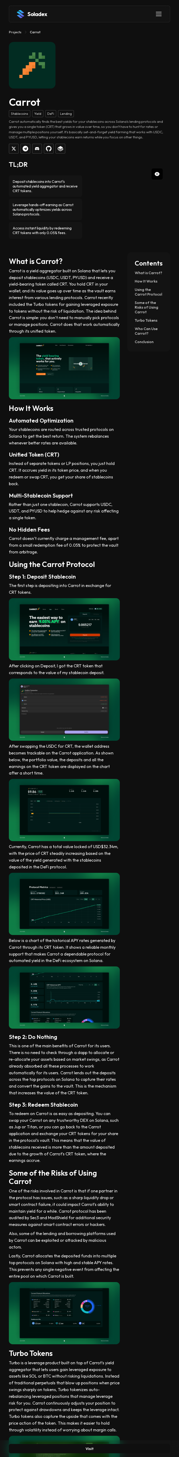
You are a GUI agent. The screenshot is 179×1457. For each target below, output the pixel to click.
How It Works (146, 281)
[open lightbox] (133, 201)
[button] (157, 14)
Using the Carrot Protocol (148, 292)
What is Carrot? (148, 272)
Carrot (35, 32)
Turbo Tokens (146, 320)
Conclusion (144, 341)
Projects (15, 32)
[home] (32, 14)
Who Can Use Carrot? (146, 331)
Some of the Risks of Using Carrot (146, 307)
